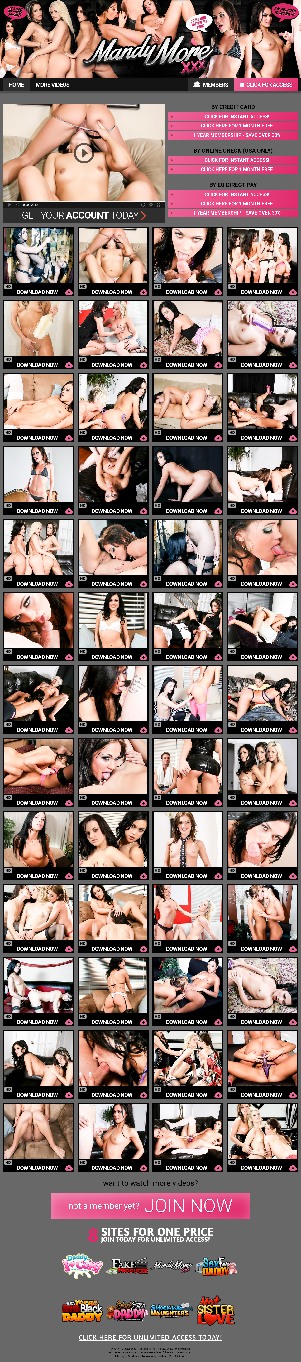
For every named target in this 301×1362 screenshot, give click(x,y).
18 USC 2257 (165, 1348)
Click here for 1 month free (237, 126)
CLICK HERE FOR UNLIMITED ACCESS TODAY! (150, 1337)
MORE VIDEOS (52, 84)
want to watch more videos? (150, 1183)
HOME (16, 84)
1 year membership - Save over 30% (237, 135)
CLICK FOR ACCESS (266, 84)
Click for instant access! (237, 116)
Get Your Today (84, 215)
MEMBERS (211, 84)
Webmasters (183, 1348)
